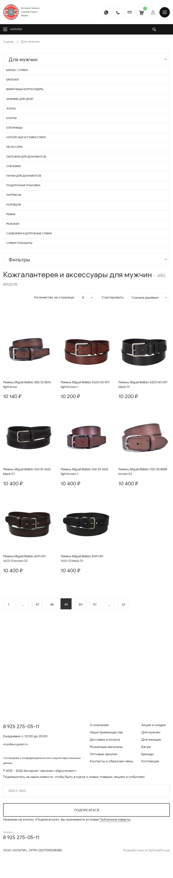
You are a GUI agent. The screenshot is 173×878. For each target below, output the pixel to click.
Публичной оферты (115, 819)
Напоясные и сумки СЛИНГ (30, 160)
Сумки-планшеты (22, 300)
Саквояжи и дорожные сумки (33, 287)
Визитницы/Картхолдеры (29, 97)
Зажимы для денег (23, 110)
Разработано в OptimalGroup (146, 850)
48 (59, 666)
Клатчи (14, 135)
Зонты (14, 122)
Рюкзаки (16, 275)
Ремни (14, 262)
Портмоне (17, 236)
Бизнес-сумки (20, 71)
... (26, 666)
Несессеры (17, 173)
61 (143, 666)
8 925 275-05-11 (21, 725)
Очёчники (16, 198)
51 (109, 666)
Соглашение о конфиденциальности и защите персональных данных (40, 760)
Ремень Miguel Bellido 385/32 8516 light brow (25, 443)
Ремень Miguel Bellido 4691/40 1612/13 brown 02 (26, 619)
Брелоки (15, 84)
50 (93, 666)
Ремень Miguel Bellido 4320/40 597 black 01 (142, 443)
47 (43, 666)
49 (76, 666)
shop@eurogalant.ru (18, 742)
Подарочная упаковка (26, 224)
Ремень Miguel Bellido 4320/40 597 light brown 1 (84, 443)
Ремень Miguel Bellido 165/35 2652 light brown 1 (83, 531)
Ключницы (17, 148)
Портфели (16, 249)
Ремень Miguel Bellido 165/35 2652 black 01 (25, 531)
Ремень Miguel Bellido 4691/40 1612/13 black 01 (84, 619)
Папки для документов (27, 211)
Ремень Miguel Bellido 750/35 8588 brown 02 (141, 531)
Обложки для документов (30, 186)
